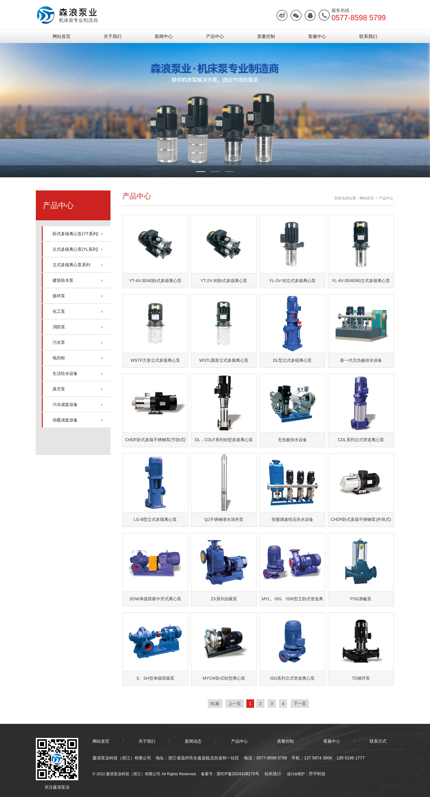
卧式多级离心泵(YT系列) (75, 233)
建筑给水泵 (63, 280)
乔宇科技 (317, 773)
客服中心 (317, 36)
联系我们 (368, 36)
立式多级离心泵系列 (71, 264)
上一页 (234, 703)
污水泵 (59, 342)
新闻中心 (164, 36)
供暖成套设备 (65, 420)
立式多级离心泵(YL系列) (75, 249)
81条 (215, 703)
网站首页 (61, 36)
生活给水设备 (65, 373)
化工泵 (59, 311)
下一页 (300, 703)
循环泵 (59, 295)
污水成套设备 (65, 404)
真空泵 (59, 389)
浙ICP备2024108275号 (237, 773)
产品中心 (215, 36)
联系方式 (378, 741)
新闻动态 (193, 741)
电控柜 (59, 358)
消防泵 (59, 326)
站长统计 (273, 773)
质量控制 (266, 36)
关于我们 (113, 36)
